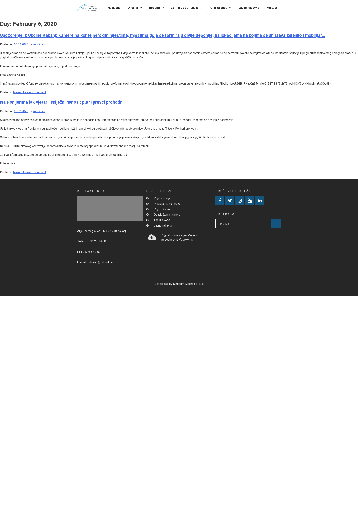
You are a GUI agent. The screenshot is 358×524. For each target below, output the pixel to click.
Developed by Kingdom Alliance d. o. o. (179, 284)
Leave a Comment (34, 92)
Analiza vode (220, 8)
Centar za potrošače (186, 8)
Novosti (156, 8)
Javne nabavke (248, 7)
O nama (135, 8)
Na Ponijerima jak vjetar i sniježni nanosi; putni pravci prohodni (62, 102)
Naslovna (114, 7)
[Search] (276, 223)
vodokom (39, 44)
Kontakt (271, 7)
